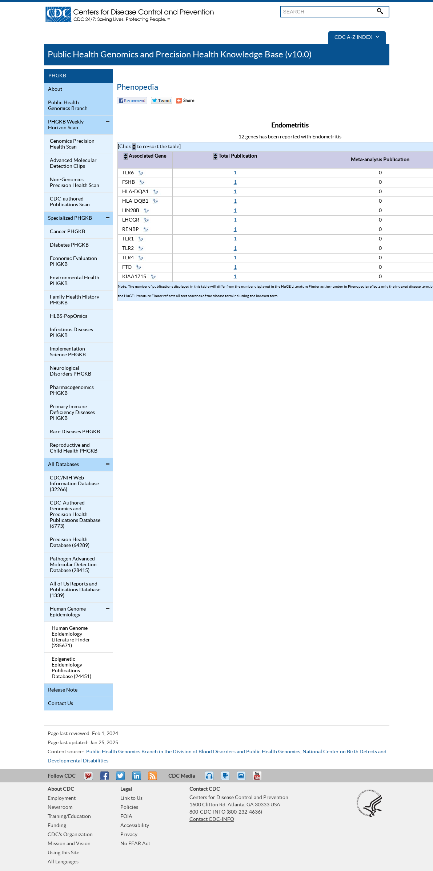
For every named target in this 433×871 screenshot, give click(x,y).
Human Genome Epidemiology (68, 612)
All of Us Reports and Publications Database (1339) (75, 590)
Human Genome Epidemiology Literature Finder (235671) (71, 637)
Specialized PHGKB (70, 218)
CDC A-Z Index (357, 37)
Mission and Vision (69, 843)
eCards (243, 779)
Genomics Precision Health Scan (72, 144)
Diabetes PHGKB (69, 245)
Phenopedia (137, 87)
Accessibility (134, 825)
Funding (57, 825)
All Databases (63, 464)
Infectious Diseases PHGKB (71, 332)
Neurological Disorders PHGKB (70, 371)
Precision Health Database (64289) (69, 542)
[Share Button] (185, 100)
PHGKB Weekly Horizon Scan (66, 124)
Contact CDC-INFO (211, 819)
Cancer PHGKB (67, 231)
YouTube (260, 779)
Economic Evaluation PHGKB (73, 261)
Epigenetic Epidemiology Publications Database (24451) (71, 668)
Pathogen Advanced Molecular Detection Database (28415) (73, 564)
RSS (151, 779)
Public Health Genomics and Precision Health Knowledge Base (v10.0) (180, 54)
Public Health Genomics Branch (68, 105)
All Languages (63, 861)
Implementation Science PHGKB (68, 352)
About (55, 89)
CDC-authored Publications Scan (70, 202)
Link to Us (131, 798)
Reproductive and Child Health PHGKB (73, 448)
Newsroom (60, 807)
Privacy (128, 834)
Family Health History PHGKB (74, 300)
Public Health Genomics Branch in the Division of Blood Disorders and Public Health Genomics (193, 751)
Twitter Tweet (161, 100)
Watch (226, 779)
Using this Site (63, 852)
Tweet (121, 779)
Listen (209, 779)
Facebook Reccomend (132, 100)
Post (135, 779)
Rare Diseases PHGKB (75, 431)
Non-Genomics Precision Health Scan (74, 182)
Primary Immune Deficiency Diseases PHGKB (72, 412)
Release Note (62, 690)
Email (88, 779)
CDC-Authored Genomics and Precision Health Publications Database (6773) (75, 515)
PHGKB (57, 75)
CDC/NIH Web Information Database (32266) (74, 483)
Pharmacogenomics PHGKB (72, 390)
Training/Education (69, 816)
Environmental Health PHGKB (74, 280)
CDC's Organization (70, 834)
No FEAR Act (135, 843)
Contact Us (60, 703)
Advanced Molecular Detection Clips (73, 163)
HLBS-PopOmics (68, 316)
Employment (62, 798)
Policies (129, 807)
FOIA (126, 816)
